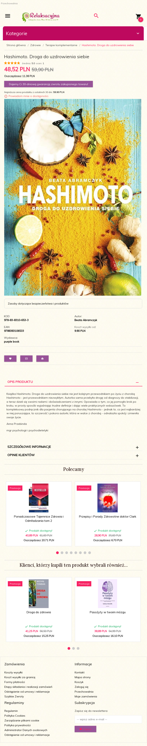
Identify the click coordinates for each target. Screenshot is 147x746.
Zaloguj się (81, 687)
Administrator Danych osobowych (25, 730)
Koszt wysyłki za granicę (19, 677)
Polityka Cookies (14, 715)
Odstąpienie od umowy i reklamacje (27, 691)
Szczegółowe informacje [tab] (29, 447)
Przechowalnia (84, 691)
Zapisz (85, 729)
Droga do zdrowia (38, 612)
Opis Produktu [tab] (20, 382)
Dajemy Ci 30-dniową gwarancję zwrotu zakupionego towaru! (48, 84)
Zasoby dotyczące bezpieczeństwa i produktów (38, 303)
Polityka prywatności (17, 725)
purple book (11, 341)
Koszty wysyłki (13, 672)
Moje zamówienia (86, 696)
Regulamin (11, 711)
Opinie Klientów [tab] (21, 455)
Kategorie (73, 33)
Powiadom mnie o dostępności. (29, 96)
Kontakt (79, 672)
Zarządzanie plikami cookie (21, 720)
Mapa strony (83, 677)
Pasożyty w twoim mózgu (108, 612)
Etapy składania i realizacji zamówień (28, 687)
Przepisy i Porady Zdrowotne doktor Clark (107, 516)
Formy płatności (14, 682)
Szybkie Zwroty (14, 696)
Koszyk (79, 682)
